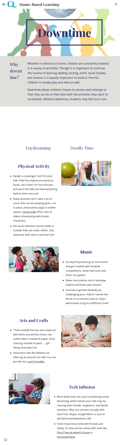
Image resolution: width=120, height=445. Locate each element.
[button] (4, 4)
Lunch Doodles (35, 361)
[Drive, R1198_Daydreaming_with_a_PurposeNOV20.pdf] (38, 126)
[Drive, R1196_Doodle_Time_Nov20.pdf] (81, 126)
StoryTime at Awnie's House (73, 432)
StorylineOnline (66, 437)
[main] (64, 32)
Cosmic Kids (29, 212)
